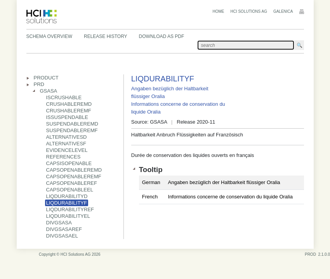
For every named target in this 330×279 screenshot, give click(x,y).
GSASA (48, 91)
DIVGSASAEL (62, 236)
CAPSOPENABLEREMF (73, 176)
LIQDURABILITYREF (70, 209)
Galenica (283, 11)
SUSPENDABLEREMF (72, 130)
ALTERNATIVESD (66, 137)
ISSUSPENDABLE (67, 117)
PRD (39, 84)
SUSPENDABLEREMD (72, 124)
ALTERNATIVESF (66, 143)
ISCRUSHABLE (64, 97)
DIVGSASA (59, 223)
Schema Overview (49, 36)
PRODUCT (46, 78)
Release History (105, 36)
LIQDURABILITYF (66, 203)
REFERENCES (63, 157)
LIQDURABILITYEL (68, 216)
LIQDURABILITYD (67, 196)
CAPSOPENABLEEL (69, 190)
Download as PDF (161, 36)
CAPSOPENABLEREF (71, 183)
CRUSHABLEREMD (69, 104)
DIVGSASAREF (64, 229)
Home (218, 11)
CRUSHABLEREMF (68, 111)
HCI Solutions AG (248, 11)
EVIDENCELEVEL (67, 150)
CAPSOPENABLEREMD (74, 170)
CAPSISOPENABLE (69, 163)
